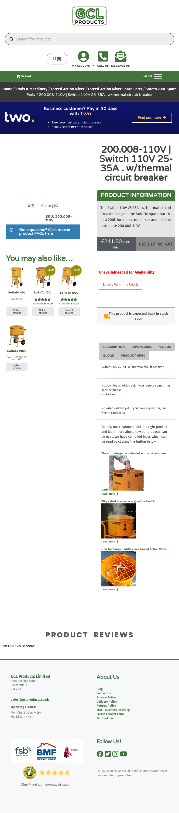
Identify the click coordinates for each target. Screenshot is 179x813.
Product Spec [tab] (133, 355)
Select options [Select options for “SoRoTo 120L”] (43, 311)
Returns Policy (106, 705)
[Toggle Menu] (158, 76)
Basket (23, 76)
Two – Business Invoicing (113, 710)
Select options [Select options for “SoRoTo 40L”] (17, 311)
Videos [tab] (165, 347)
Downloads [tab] (141, 347)
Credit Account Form (110, 714)
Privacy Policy (106, 697)
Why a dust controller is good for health (128, 501)
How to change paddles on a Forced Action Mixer (133, 549)
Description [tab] (114, 347)
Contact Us (103, 693)
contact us (108, 394)
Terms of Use (105, 718)
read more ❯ (110, 493)
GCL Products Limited (30, 676)
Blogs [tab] (108, 355)
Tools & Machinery (31, 89)
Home (7, 89)
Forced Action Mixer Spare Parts (115, 89)
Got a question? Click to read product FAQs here (44, 232)
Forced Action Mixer (67, 89)
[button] (43, 231)
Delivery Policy (106, 701)
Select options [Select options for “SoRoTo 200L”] (17, 367)
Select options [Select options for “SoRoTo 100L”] (69, 311)
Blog (99, 689)
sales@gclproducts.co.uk (30, 700)
